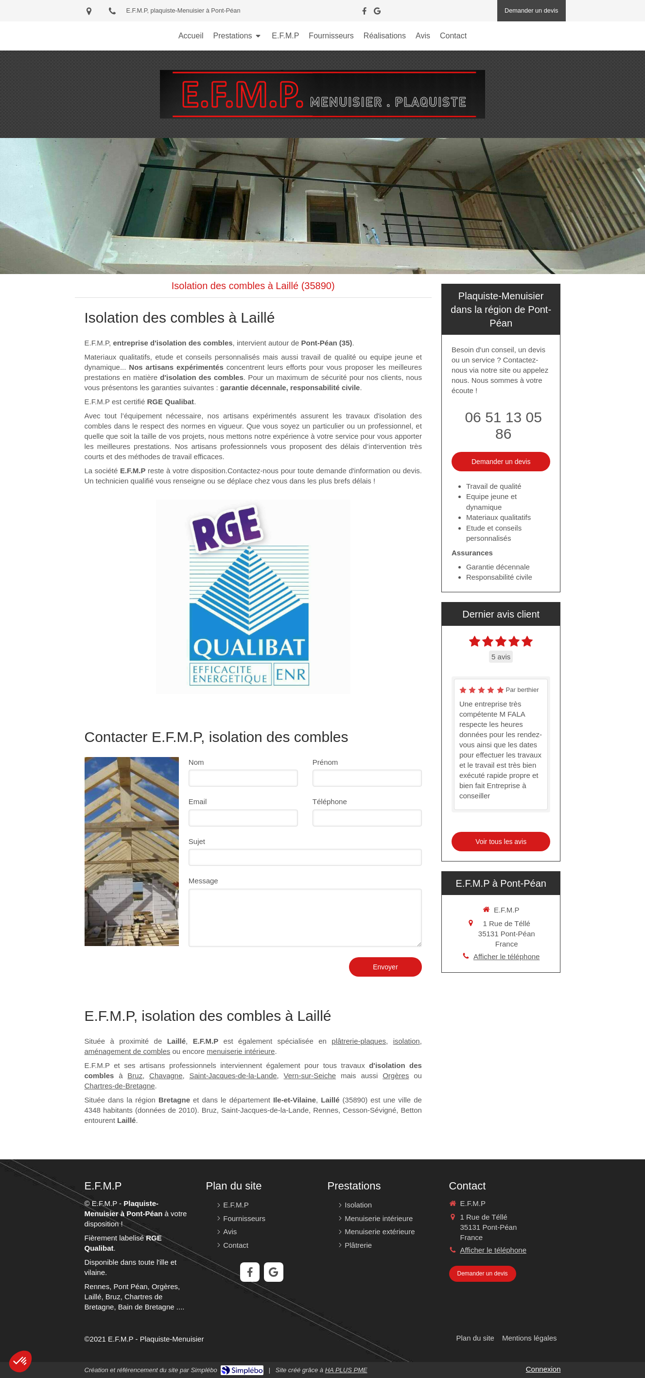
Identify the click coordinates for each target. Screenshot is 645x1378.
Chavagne (165, 1075)
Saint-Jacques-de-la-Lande (233, 1075)
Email (198, 801)
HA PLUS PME (346, 1370)
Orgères (396, 1075)
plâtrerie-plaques (358, 1041)
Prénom (325, 762)
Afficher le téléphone (506, 956)
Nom (196, 762)
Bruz (134, 1075)
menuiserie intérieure (241, 1051)
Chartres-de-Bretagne (120, 1086)
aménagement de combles (128, 1051)
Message (203, 881)
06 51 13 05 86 (503, 425)
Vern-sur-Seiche (310, 1075)
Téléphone (330, 801)
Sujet (197, 841)
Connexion (543, 1369)
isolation (406, 1041)
